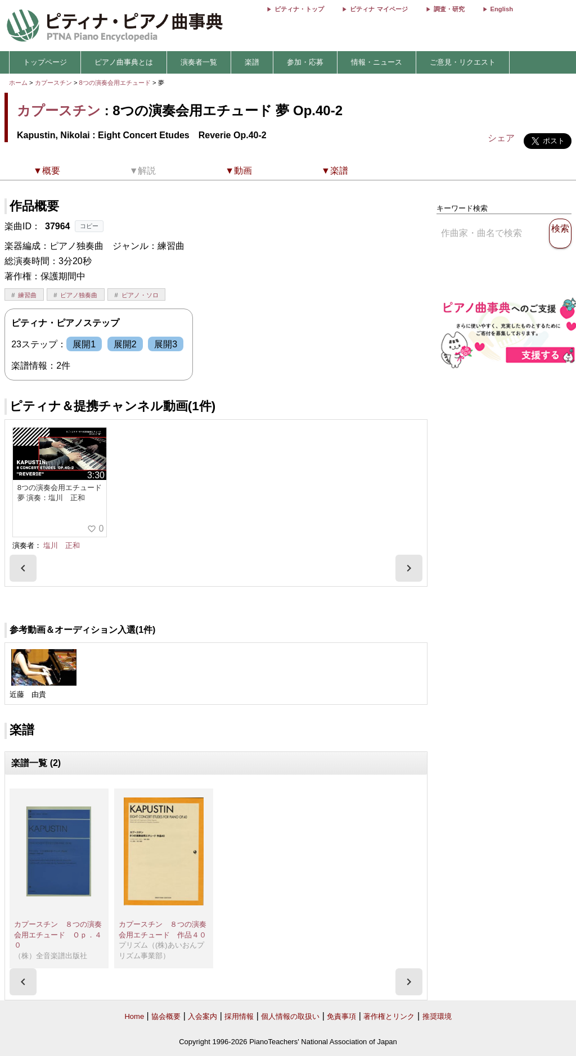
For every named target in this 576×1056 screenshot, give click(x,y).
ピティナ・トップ (299, 9)
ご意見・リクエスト (463, 62)
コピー (89, 226)
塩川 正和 (61, 545)
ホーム (18, 82)
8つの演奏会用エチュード (115, 82)
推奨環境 (437, 1016)
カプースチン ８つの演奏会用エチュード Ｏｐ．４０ (58, 934)
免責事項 (341, 1016)
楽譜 (252, 62)
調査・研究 (449, 9)
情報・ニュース (376, 62)
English (501, 9)
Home (134, 1016)
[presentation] (23, 568)
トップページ (45, 62)
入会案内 (202, 1016)
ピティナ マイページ (378, 9)
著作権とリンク (389, 1016)
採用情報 (239, 1016)
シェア (501, 138)
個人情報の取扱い (290, 1016)
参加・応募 (305, 62)
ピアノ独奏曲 (78, 295)
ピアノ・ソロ (140, 295)
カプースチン (53, 82)
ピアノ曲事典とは (123, 62)
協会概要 (166, 1016)
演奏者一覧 (199, 62)
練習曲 (27, 295)
